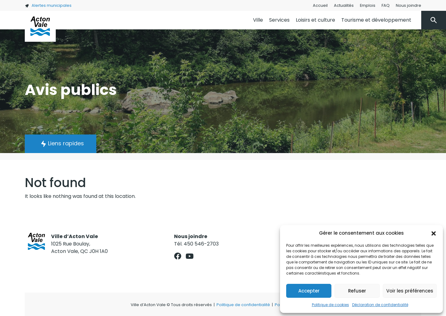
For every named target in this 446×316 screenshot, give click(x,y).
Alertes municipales (48, 5)
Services (279, 19)
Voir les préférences (409, 291)
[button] (434, 233)
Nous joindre (408, 5)
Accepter (309, 291)
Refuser (357, 291)
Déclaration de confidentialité (380, 304)
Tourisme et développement (376, 19)
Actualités (344, 5)
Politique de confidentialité (243, 305)
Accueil (320, 5)
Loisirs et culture (315, 19)
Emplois (367, 5)
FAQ (386, 5)
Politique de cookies (330, 304)
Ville (258, 19)
